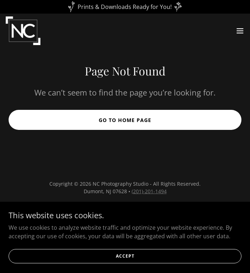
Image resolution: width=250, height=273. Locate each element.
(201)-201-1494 (149, 191)
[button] (240, 31)
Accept (125, 266)
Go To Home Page (125, 120)
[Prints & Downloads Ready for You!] (125, 6)
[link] (23, 30)
